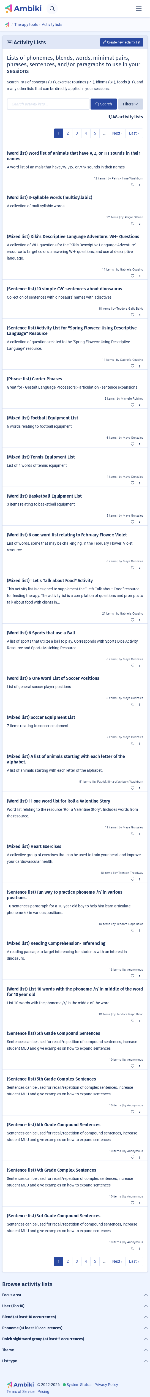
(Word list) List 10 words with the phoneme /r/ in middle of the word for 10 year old (75, 991)
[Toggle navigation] (139, 8)
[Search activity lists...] (48, 104)
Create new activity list (121, 42)
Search (104, 104)
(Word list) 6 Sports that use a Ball (41, 632)
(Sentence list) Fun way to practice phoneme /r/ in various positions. (64, 895)
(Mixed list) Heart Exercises (34, 846)
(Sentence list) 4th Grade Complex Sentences (51, 1170)
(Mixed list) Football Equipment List (42, 418)
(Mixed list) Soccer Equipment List (41, 717)
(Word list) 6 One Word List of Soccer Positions (53, 678)
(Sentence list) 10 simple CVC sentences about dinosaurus (64, 288)
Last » (134, 133)
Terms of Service (20, 1391)
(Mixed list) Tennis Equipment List (41, 457)
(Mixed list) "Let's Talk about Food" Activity (50, 580)
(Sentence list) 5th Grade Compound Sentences (53, 1033)
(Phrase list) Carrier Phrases (34, 378)
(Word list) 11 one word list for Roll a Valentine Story (58, 801)
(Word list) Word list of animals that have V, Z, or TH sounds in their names (73, 156)
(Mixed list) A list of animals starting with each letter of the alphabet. (66, 759)
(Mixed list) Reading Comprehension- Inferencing (56, 943)
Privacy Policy (106, 1384)
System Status (79, 1384)
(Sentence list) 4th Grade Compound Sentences (53, 1124)
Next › (117, 133)
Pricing (43, 1391)
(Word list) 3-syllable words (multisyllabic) (49, 197)
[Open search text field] (52, 8)
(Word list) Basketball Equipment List (44, 496)
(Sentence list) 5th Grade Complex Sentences (51, 1079)
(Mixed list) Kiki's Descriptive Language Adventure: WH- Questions (73, 236)
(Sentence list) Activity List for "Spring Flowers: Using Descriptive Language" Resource (72, 330)
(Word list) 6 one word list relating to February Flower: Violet (67, 534)
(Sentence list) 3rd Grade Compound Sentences (53, 1215)
